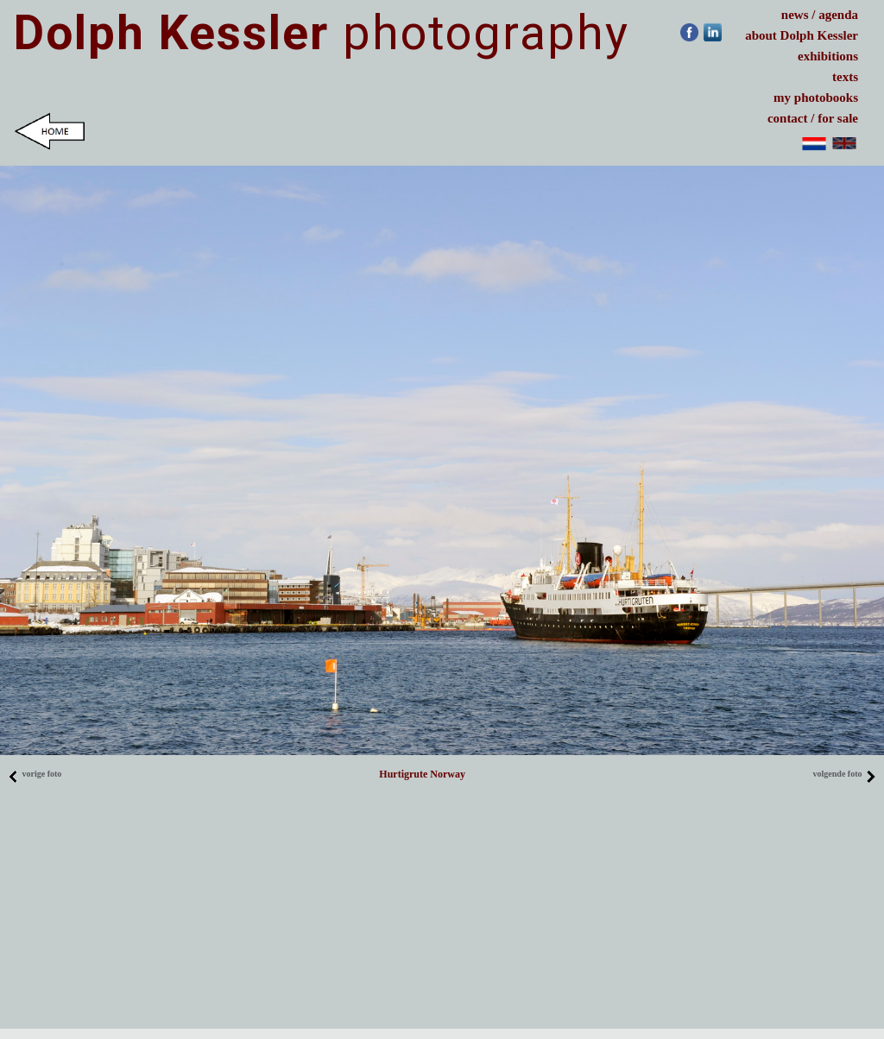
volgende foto (844, 773)
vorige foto (34, 773)
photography (321, 32)
